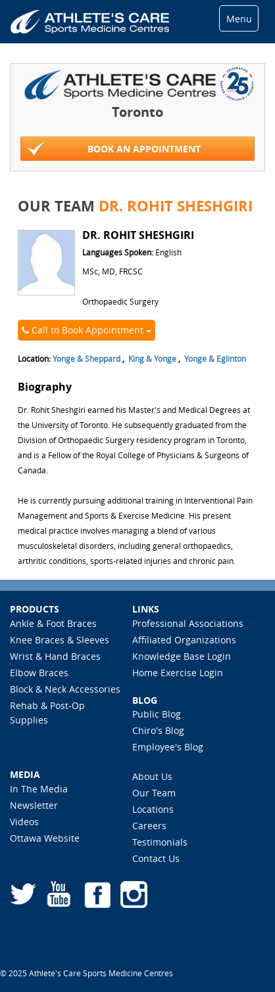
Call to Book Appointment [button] (86, 330)
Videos (24, 821)
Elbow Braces (39, 672)
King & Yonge (152, 358)
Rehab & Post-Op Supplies (47, 712)
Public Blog (156, 714)
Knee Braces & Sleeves (59, 640)
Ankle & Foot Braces (53, 623)
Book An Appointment (114, 149)
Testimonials (160, 842)
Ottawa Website (45, 838)
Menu (239, 18)
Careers (149, 825)
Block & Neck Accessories (65, 689)
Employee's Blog (167, 747)
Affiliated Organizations (184, 640)
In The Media (39, 789)
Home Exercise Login (177, 672)
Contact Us (156, 858)
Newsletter (34, 805)
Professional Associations (187, 623)
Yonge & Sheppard (86, 358)
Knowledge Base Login (181, 656)
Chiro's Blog (158, 730)
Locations (153, 809)
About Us (152, 776)
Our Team (154, 793)
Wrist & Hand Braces (55, 656)
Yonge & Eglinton (215, 358)
